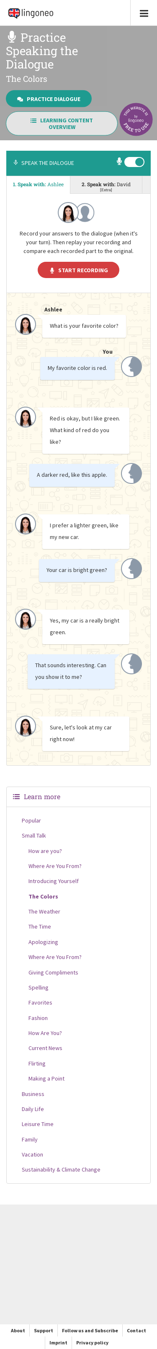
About (18, 1330)
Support (43, 1330)
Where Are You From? (55, 866)
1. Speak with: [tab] (38, 184)
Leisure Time (38, 1124)
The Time (39, 926)
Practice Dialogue (48, 98)
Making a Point (46, 1078)
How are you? (45, 851)
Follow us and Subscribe (90, 1330)
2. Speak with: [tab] (106, 186)
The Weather (44, 911)
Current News (45, 1048)
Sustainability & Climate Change (61, 1169)
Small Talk (34, 835)
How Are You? (45, 1033)
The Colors (43, 896)
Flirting (37, 1063)
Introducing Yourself (53, 881)
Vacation (32, 1154)
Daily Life (33, 1109)
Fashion (38, 1018)
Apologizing (43, 942)
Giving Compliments (53, 972)
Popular (31, 820)
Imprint (58, 1342)
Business (33, 1094)
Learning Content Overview (62, 123)
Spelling (38, 987)
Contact (136, 1330)
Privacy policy (92, 1342)
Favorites (40, 1002)
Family (30, 1139)
